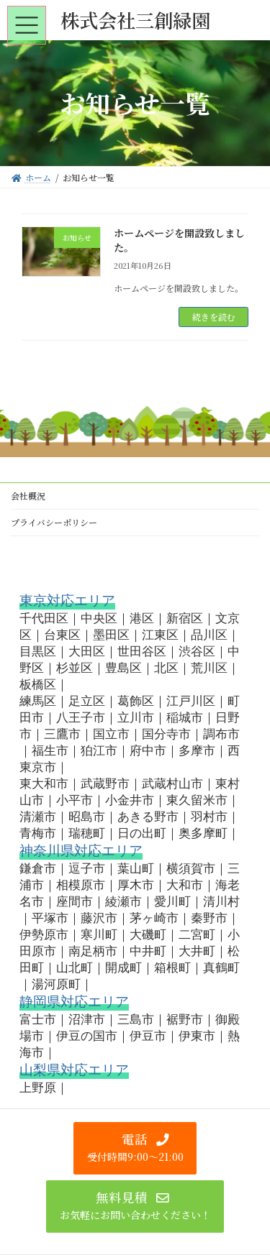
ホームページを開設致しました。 (179, 240)
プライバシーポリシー (54, 522)
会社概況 (28, 495)
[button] (135, 1148)
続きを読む (213, 317)
